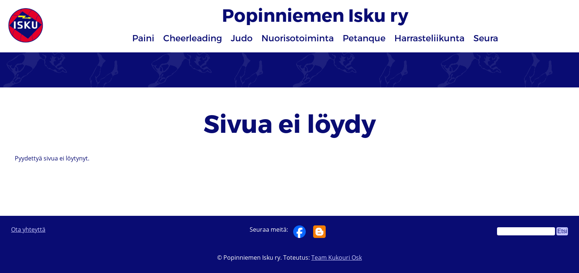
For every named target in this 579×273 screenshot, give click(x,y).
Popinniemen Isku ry (315, 14)
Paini (143, 37)
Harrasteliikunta (429, 37)
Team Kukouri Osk (336, 257)
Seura (485, 37)
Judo (242, 37)
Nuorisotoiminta (297, 37)
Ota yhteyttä (28, 229)
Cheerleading (192, 37)
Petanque (364, 37)
